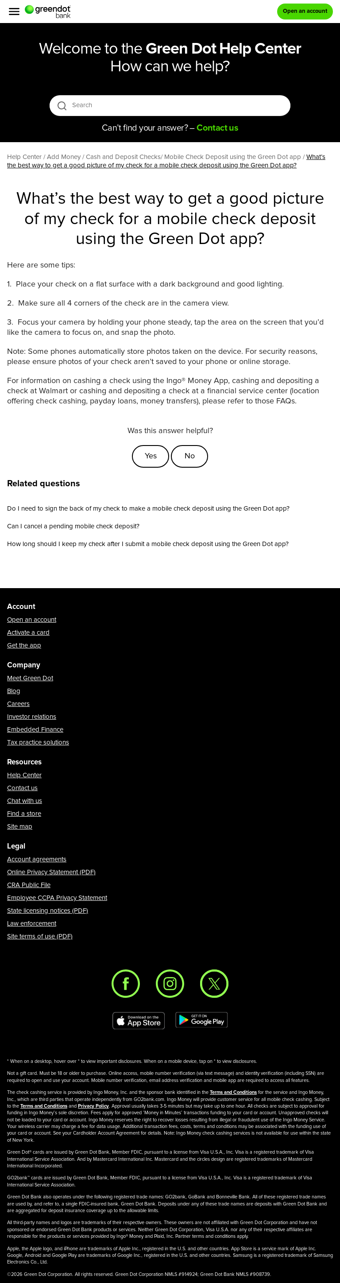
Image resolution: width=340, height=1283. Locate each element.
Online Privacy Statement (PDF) (51, 872)
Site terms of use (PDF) (40, 936)
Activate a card (28, 632)
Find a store (24, 813)
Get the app (24, 645)
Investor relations (31, 716)
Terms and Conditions (233, 1092)
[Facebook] (126, 983)
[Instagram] (170, 983)
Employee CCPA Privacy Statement (57, 898)
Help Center (24, 775)
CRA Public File (28, 885)
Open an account (31, 619)
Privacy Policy (93, 1106)
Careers (18, 704)
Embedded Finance (35, 729)
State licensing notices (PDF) (47, 910)
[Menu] (14, 11)
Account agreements (36, 859)
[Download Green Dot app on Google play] (201, 1021)
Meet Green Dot (30, 678)
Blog (13, 691)
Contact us (22, 788)
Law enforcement (31, 923)
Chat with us (24, 801)
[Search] (171, 105)
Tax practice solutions (38, 742)
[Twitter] (214, 983)
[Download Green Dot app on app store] (138, 1021)
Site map (19, 826)
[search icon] (61, 105)
